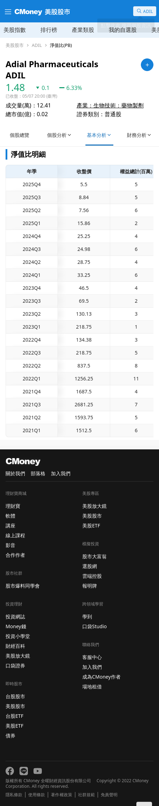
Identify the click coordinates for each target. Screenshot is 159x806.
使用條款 (36, 795)
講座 (10, 525)
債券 (10, 735)
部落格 (38, 473)
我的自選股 (123, 30)
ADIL (37, 45)
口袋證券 (15, 665)
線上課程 (15, 535)
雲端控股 (92, 576)
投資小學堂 (18, 636)
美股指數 (14, 30)
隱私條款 (14, 795)
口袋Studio (94, 626)
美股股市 (15, 45)
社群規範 (86, 795)
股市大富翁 (94, 556)
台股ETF (14, 716)
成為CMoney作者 (101, 676)
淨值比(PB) (61, 45)
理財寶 (13, 506)
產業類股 (83, 30)
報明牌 (89, 585)
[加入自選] (147, 64)
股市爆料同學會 (23, 585)
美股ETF (14, 725)
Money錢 (16, 626)
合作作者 (15, 555)
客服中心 (92, 657)
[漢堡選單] (7, 11)
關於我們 (15, 473)
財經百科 (15, 646)
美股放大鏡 (18, 655)
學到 (87, 616)
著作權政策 (61, 795)
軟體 (10, 515)
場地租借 (92, 686)
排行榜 (48, 30)
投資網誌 (15, 616)
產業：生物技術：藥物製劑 (110, 105)
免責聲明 (109, 795)
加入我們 (60, 473)
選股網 (89, 566)
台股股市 (15, 696)
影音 (10, 545)
